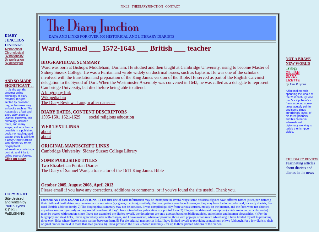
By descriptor (14, 63)
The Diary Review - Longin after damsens (78, 102)
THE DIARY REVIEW (302, 159)
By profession (14, 59)
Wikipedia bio (53, 97)
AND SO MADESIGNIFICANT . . (19, 83)
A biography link (56, 92)
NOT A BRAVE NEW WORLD (298, 61)
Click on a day (15, 159)
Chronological (14, 52)
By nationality (14, 56)
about (46, 131)
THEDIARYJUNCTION (147, 6)
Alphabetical (13, 49)
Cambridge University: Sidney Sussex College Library (89, 151)
